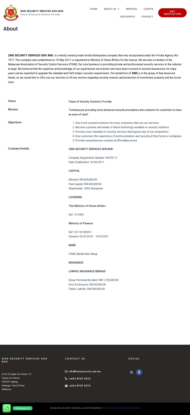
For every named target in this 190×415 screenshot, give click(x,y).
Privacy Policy (110, 408)
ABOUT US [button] (111, 9)
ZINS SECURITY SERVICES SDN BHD (41, 11)
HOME (93, 9)
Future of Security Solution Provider (40, 14)
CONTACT (147, 16)
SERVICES (131, 9)
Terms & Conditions (130, 408)
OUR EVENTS (127, 16)
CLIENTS (148, 9)
